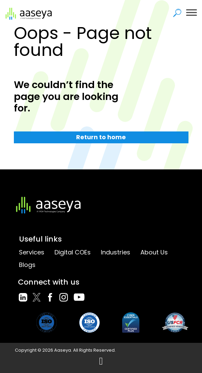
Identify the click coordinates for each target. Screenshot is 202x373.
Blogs (27, 265)
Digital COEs (72, 252)
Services (31, 252)
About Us (154, 252)
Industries (115, 252)
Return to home (101, 137)
